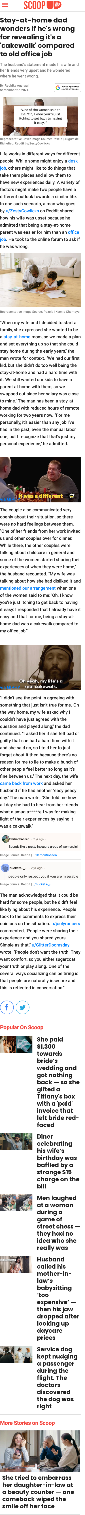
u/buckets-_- (42, 884)
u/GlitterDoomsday (51, 945)
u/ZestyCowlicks (22, 210)
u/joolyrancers (65, 923)
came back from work (21, 783)
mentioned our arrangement (28, 588)
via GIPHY (10, 499)
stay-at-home (17, 336)
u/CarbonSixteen (45, 855)
